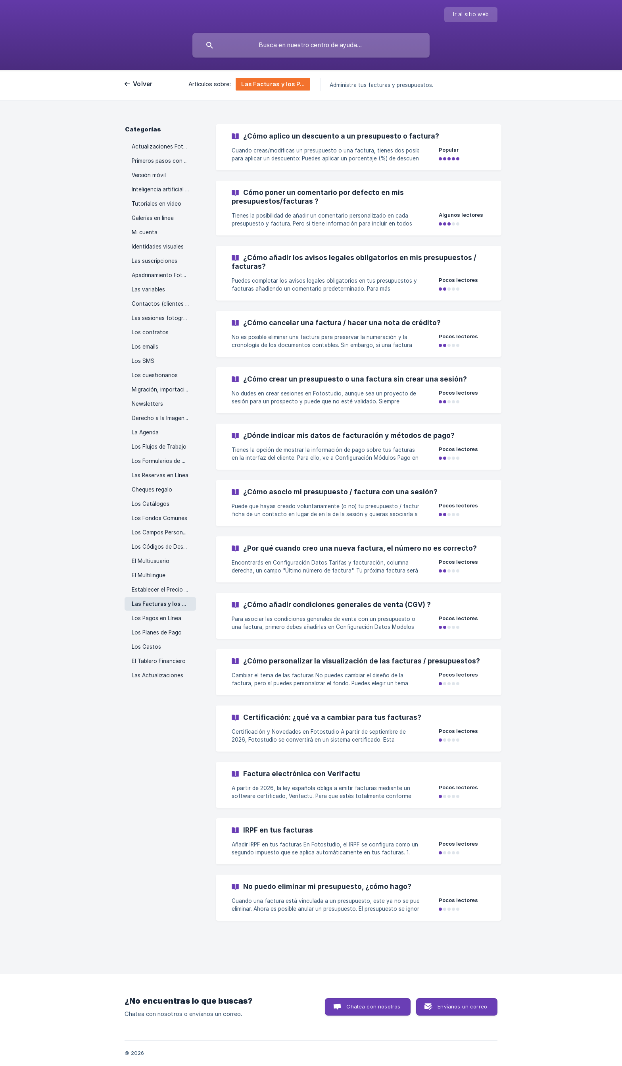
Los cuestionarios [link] (155, 375)
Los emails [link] (145, 346)
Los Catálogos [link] (150, 504)
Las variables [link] (148, 289)
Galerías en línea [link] (153, 218)
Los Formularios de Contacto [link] (164, 461)
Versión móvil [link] (149, 175)
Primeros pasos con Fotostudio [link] (164, 161)
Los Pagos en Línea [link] (156, 618)
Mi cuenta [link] (144, 232)
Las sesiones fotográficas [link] (164, 318)
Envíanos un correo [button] (462, 1006)
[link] (358, 147)
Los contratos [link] (150, 332)
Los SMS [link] (143, 361)
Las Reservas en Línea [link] (160, 475)
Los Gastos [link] (146, 647)
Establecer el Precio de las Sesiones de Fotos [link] (164, 589)
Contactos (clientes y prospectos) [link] (164, 304)
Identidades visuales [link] (158, 246)
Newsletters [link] (147, 404)
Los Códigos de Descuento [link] (164, 547)
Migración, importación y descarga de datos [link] (164, 389)
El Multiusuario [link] (150, 561)
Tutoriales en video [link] (156, 203)
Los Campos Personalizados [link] (164, 532)
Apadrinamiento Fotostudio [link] (164, 275)
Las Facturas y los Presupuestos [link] (164, 604)
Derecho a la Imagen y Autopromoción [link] (164, 418)
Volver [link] (143, 84)
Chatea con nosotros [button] (373, 1006)
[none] (470, 14)
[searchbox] (311, 45)
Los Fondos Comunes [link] (159, 518)
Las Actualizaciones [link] (157, 675)
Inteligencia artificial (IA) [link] (163, 189)
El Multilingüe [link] (148, 575)
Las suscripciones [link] (154, 261)
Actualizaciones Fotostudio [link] (164, 146)
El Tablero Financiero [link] (159, 661)
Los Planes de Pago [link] (157, 632)
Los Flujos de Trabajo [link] (159, 446)
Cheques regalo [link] (152, 489)
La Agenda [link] (145, 432)
